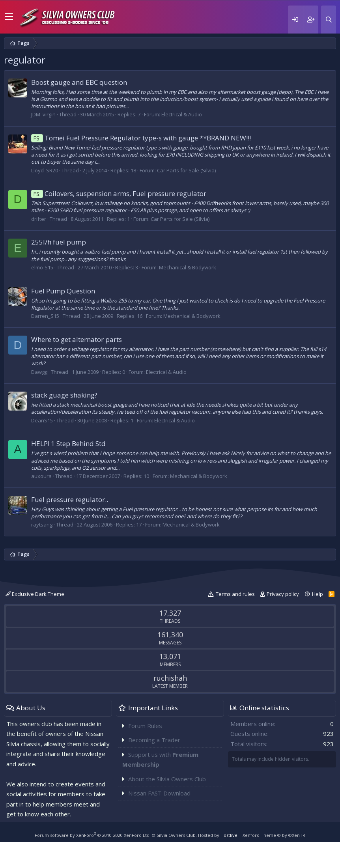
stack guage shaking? (64, 395)
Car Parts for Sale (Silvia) (186, 170)
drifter (38, 218)
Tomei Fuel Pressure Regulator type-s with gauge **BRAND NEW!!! (141, 137)
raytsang (41, 524)
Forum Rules (145, 726)
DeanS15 (42, 420)
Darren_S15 (45, 315)
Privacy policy (283, 593)
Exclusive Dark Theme (35, 593)
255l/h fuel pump (58, 241)
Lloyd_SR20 (44, 170)
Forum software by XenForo (93, 835)
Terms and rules (235, 593)
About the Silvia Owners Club (167, 779)
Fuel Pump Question (63, 290)
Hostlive (228, 835)
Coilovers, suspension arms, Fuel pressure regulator (118, 193)
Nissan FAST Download (159, 793)
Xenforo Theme (274, 835)
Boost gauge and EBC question (79, 82)
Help (317, 593)
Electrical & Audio (181, 114)
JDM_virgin (43, 114)
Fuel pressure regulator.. (69, 499)
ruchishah (170, 678)
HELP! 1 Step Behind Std (68, 443)
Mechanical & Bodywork (187, 267)
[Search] (328, 20)
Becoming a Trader (154, 740)
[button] (9, 17)
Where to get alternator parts (76, 339)
